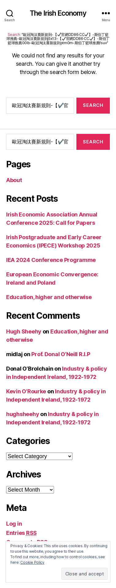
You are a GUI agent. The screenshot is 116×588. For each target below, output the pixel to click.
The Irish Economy (58, 13)
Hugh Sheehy (23, 331)
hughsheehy (22, 414)
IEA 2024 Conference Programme (51, 260)
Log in (14, 523)
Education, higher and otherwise (49, 297)
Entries (21, 533)
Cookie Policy (32, 562)
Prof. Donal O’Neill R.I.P (60, 354)
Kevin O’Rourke (26, 391)
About (14, 180)
